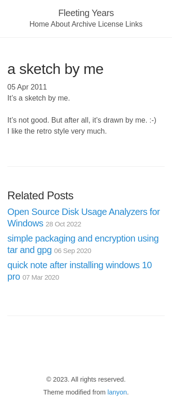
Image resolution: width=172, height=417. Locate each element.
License (110, 24)
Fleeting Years (86, 13)
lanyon (117, 392)
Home (39, 24)
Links (133, 24)
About (60, 24)
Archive (84, 24)
